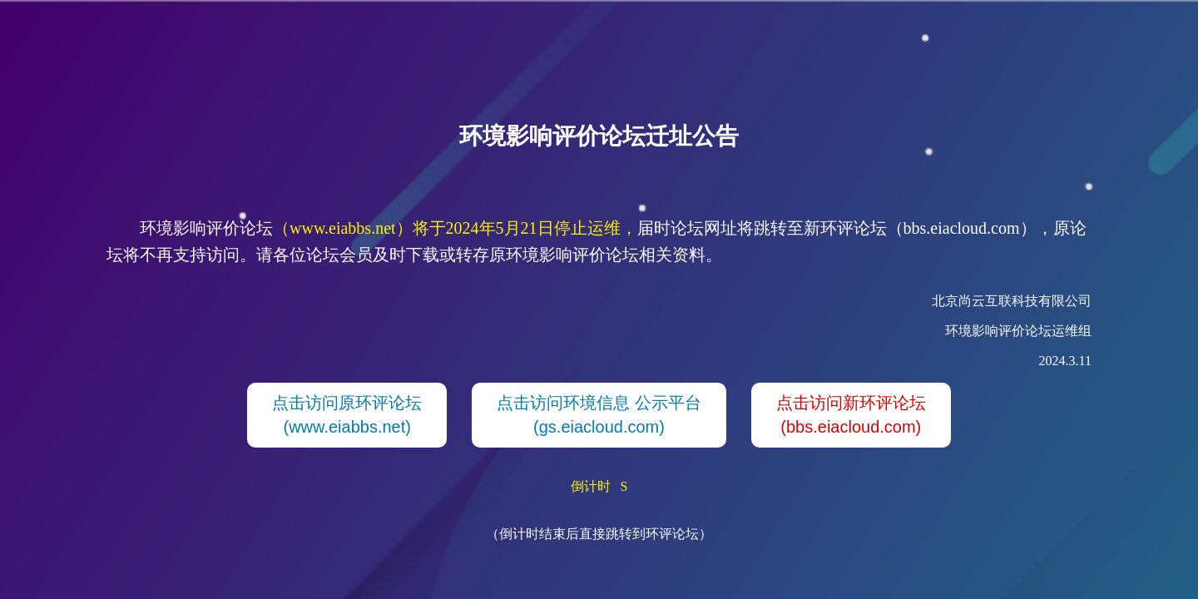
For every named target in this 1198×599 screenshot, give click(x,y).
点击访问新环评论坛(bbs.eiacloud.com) (851, 415)
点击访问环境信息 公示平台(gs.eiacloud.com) (599, 415)
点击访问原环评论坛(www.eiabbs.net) (347, 415)
